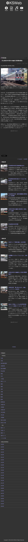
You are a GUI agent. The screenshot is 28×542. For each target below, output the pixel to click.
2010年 (2, 485)
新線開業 (25, 159)
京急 (2, 360)
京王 (2, 376)
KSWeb (14, 2)
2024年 (2, 449)
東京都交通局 (4, 363)
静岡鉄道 (3, 402)
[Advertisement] (14, 42)
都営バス (3, 433)
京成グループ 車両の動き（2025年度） (17, 242)
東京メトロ (3, 381)
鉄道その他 (3, 422)
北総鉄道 (3, 365)
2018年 (2, 465)
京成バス (3, 430)
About (6, 9)
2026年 (2, 444)
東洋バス (3, 427)
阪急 (2, 396)
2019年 (2, 462)
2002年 (2, 506)
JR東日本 (3, 404)
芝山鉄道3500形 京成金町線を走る (16, 165)
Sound (16, 9)
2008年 (2, 490)
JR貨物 (2, 417)
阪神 (2, 399)
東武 (2, 384)
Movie (21, 9)
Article (11, 9)
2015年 (2, 472)
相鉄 (2, 386)
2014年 (2, 475)
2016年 (2, 470)
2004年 (2, 501)
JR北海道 (3, 412)
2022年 (2, 454)
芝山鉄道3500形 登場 (13, 224)
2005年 (2, 498)
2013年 (2, 478)
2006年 (2, 496)
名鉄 (2, 389)
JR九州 (2, 415)
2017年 (2, 467)
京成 (2, 358)
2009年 (2, 488)
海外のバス (3, 435)
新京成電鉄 (3, 368)
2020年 (2, 459)
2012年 (2, 480)
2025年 (2, 447)
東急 (2, 373)
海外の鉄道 (3, 420)
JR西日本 (3, 409)
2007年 (2, 493)
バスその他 (3, 438)
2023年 (2, 452)
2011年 (2, 483)
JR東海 (2, 407)
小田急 (2, 378)
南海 (2, 394)
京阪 (2, 391)
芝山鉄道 (20, 159)
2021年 (2, 457)
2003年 (2, 503)
